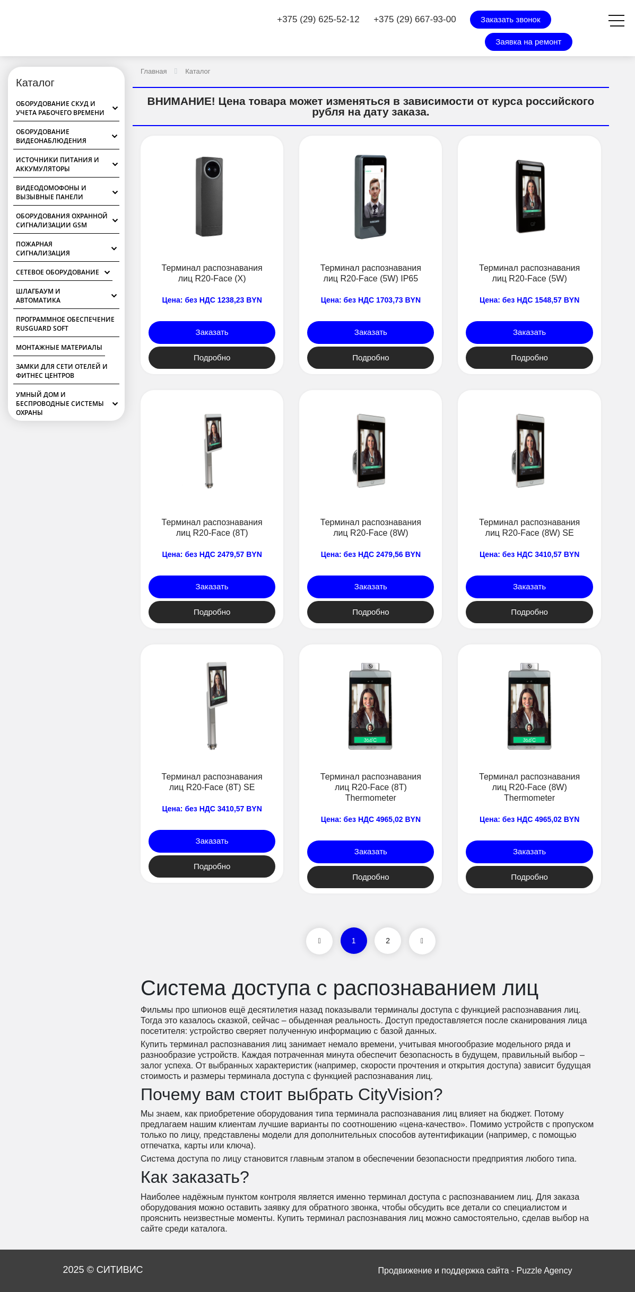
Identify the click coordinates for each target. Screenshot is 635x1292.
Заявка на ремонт (528, 41)
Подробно (212, 357)
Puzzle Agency (544, 1270)
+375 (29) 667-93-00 (414, 19)
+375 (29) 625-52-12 (318, 19)
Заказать (212, 332)
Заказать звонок (510, 19)
